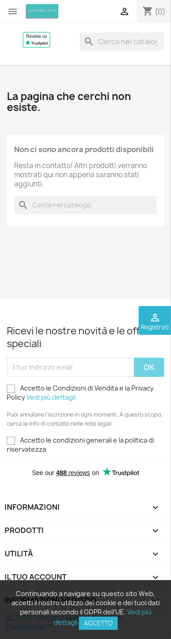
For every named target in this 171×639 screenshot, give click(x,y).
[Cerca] (122, 41)
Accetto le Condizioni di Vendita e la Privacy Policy (80, 392)
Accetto (98, 623)
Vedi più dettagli (51, 397)
